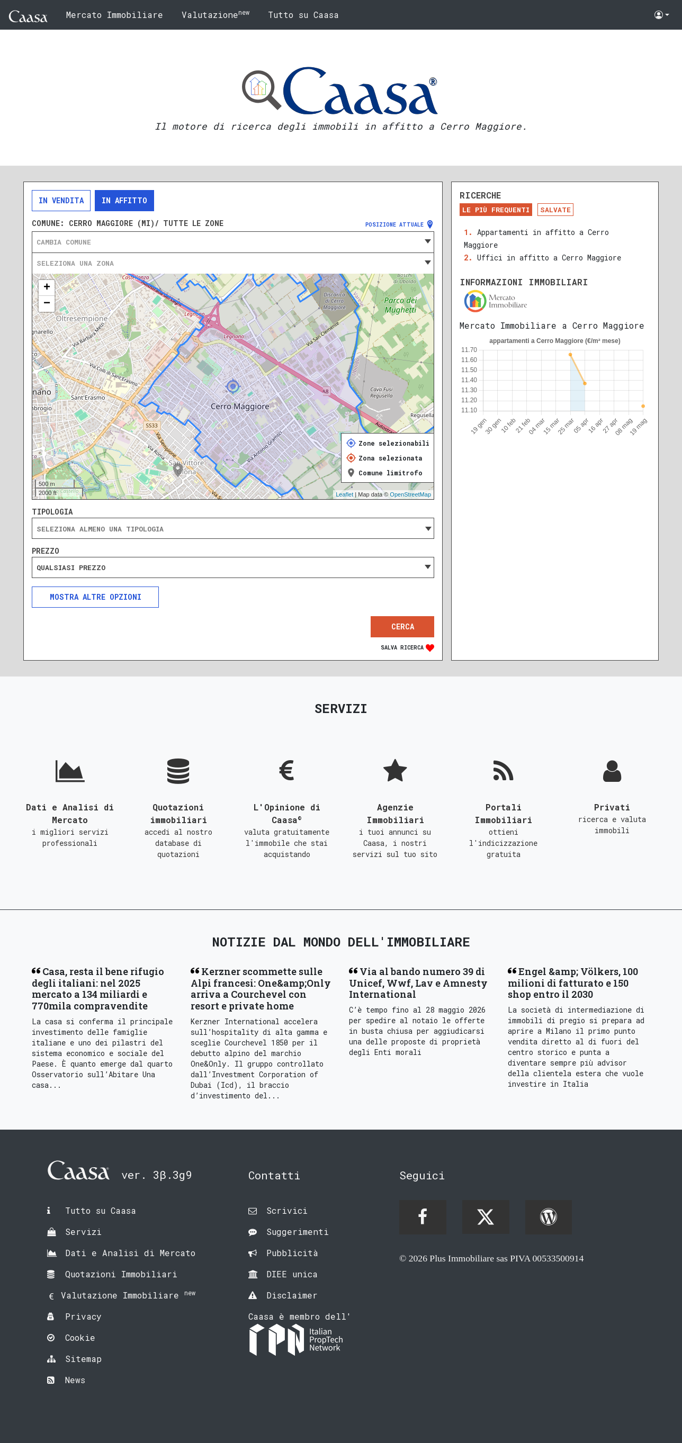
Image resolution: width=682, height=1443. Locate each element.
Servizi (83, 1231)
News (75, 1379)
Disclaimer (292, 1295)
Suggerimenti (297, 1231)
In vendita (61, 200)
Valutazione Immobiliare (128, 1295)
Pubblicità (292, 1252)
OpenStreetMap (410, 494)
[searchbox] (233, 528)
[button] (662, 14)
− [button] (46, 304)
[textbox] (233, 242)
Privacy (83, 1316)
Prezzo (45, 551)
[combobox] (233, 241)
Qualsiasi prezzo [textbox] (71, 567)
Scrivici (287, 1210)
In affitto (124, 200)
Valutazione (215, 14)
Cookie (80, 1337)
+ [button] (46, 288)
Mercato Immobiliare (114, 14)
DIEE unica (292, 1273)
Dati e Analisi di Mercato (130, 1252)
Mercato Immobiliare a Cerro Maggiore (552, 325)
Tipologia (52, 512)
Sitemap (83, 1358)
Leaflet (344, 494)
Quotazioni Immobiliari (121, 1273)
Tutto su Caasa (303, 14)
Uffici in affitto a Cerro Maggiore (549, 257)
